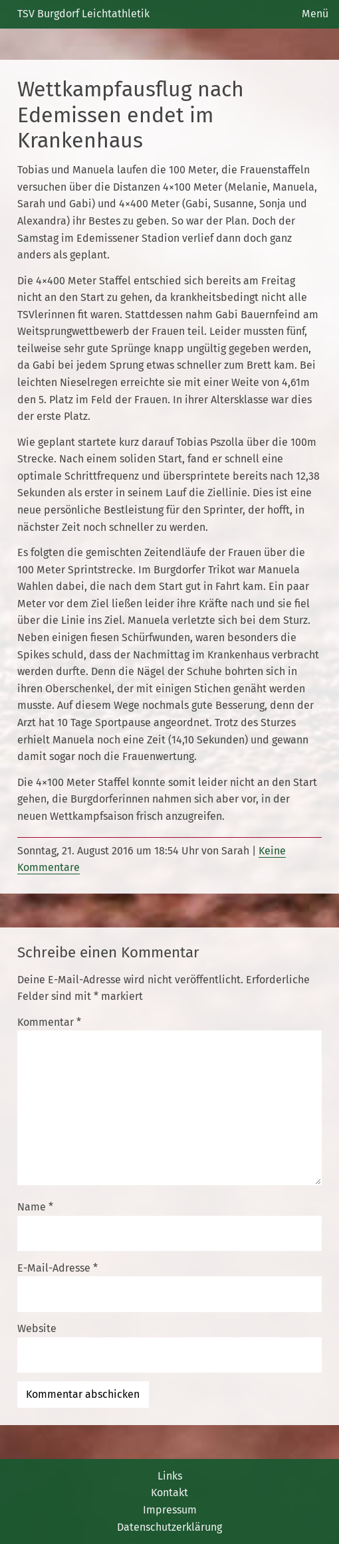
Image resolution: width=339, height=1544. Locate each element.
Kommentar (49, 1022)
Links (170, 1476)
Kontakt (169, 1492)
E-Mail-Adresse (57, 1268)
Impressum (170, 1509)
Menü (315, 13)
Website (36, 1328)
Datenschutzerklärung (169, 1527)
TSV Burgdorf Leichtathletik (83, 13)
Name (35, 1207)
